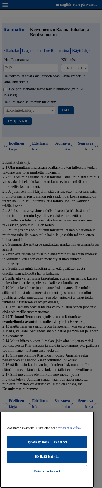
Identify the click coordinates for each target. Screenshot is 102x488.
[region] (47, 450)
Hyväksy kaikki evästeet (46, 442)
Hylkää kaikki (47, 456)
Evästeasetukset (46, 471)
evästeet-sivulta (69, 428)
